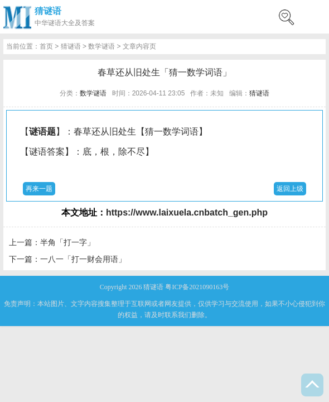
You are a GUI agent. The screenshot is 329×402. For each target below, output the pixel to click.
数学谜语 (101, 46)
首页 (46, 46)
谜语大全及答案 (71, 23)
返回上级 (290, 189)
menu (315, 16)
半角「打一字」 (67, 242)
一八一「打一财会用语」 (83, 259)
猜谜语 (48, 11)
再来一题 (39, 189)
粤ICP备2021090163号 (197, 287)
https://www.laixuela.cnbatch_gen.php (187, 212)
